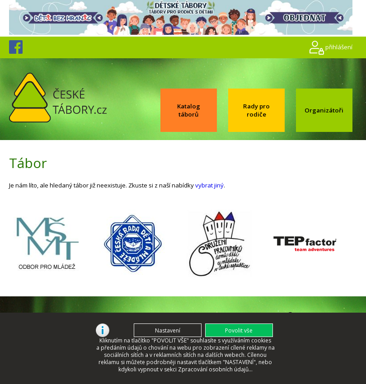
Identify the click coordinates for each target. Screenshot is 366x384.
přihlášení (338, 46)
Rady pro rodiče (256, 110)
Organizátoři (324, 110)
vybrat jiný (209, 185)
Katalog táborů (188, 110)
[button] (239, 330)
